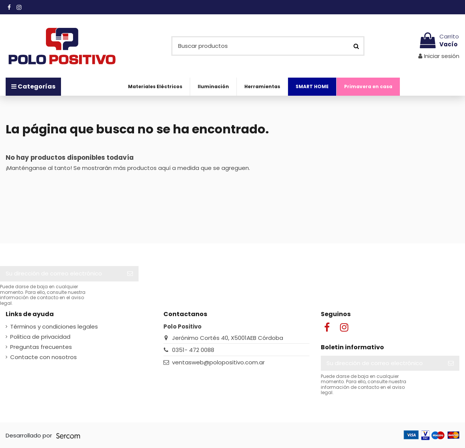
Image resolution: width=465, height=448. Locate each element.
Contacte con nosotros (43, 357)
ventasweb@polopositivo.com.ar (218, 362)
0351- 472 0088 (193, 350)
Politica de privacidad (40, 337)
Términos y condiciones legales (54, 326)
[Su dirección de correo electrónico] (61, 273)
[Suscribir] (130, 273)
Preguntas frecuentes (41, 347)
